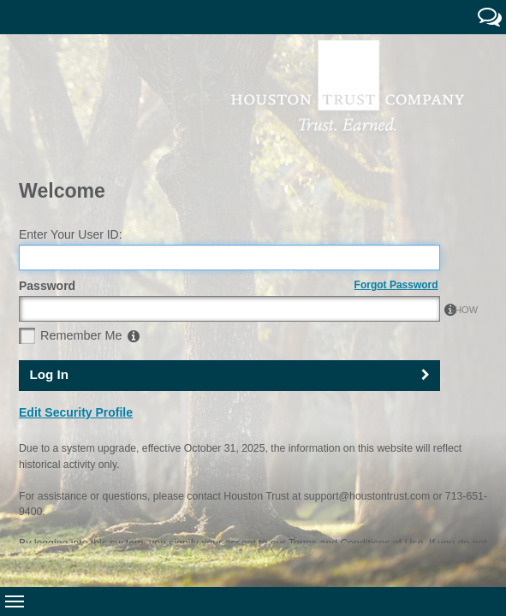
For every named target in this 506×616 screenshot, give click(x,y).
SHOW (421, 211)
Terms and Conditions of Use (356, 445)
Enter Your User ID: (70, 136)
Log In (48, 276)
